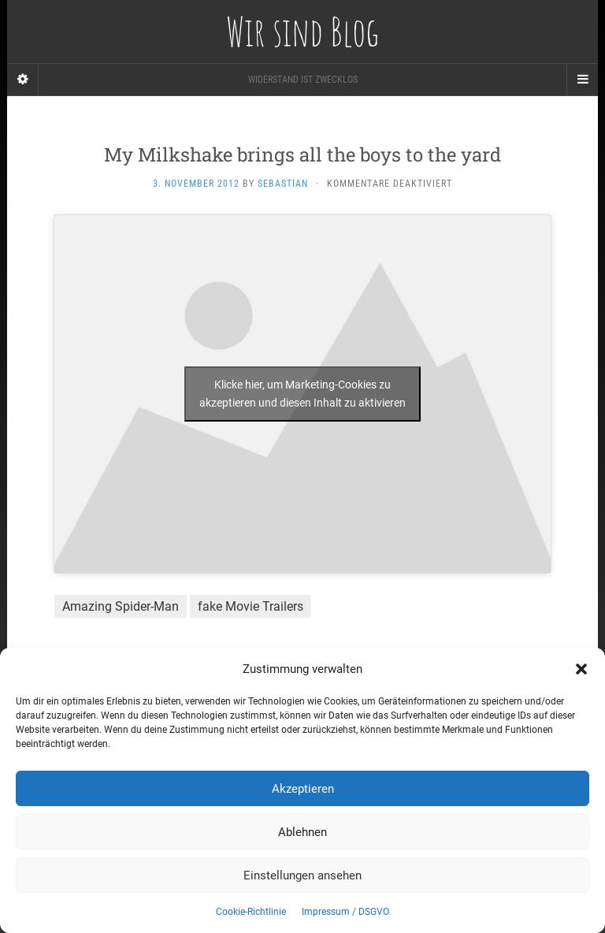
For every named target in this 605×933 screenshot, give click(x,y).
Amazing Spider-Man (120, 606)
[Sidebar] (23, 79)
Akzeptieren (303, 789)
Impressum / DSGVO (345, 911)
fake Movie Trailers (250, 606)
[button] (581, 669)
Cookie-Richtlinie (251, 911)
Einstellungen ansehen (302, 875)
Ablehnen (302, 832)
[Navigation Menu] (582, 79)
